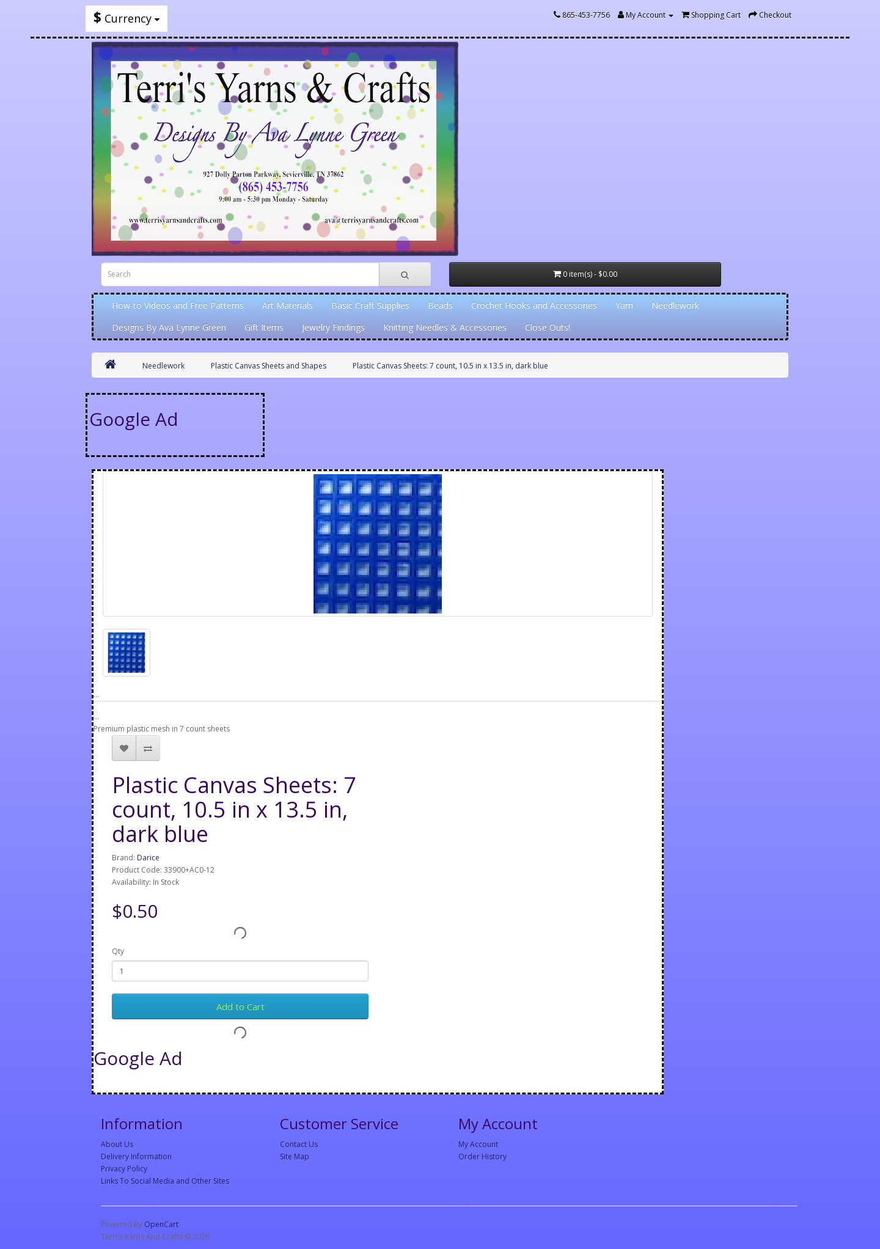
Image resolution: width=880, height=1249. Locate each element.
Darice (148, 857)
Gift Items (264, 327)
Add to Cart (240, 1006)
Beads (440, 305)
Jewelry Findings (333, 327)
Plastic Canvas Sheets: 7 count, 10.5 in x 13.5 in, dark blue (450, 366)
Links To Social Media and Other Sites (165, 1181)
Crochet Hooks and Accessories (534, 305)
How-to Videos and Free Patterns (178, 305)
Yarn (624, 305)
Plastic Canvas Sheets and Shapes (268, 366)
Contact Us (299, 1144)
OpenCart (161, 1224)
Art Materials (287, 305)
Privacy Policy (124, 1168)
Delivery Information (136, 1156)
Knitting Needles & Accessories (445, 327)
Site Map (294, 1156)
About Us (117, 1144)
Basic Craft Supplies (370, 305)
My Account (478, 1144)
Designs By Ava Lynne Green (169, 327)
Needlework (675, 305)
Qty (118, 951)
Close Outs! (547, 327)
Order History (482, 1156)
